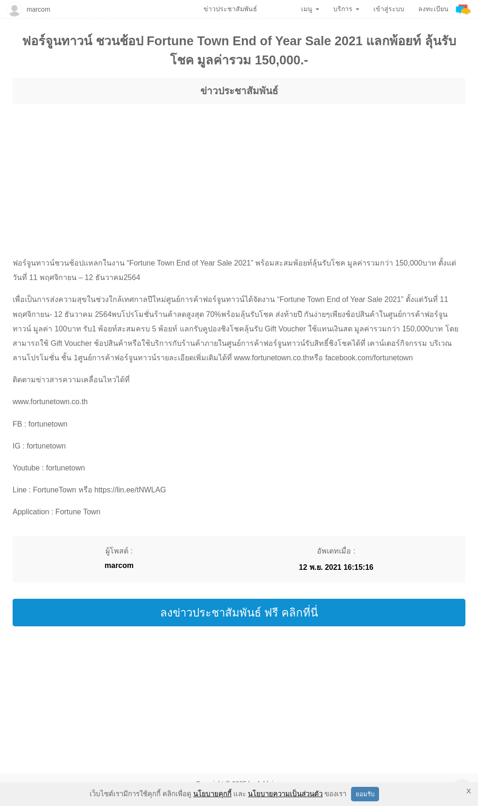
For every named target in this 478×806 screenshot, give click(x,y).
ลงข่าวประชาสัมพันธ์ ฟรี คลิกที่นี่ (239, 612)
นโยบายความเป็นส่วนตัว (285, 794)
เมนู (310, 9)
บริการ (346, 9)
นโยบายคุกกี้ (212, 794)
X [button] (468, 791)
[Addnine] (463, 9)
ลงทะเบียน (433, 9)
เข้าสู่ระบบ (388, 9)
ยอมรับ (365, 794)
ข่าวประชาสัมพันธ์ (239, 90)
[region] (239, 171)
